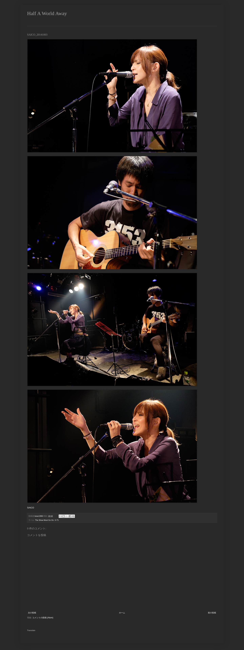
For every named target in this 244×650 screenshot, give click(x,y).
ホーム (122, 613)
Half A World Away (47, 13)
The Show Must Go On (44, 520)
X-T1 (57, 520)
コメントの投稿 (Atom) (42, 617)
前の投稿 (212, 613)
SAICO (30, 507)
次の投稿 (32, 613)
